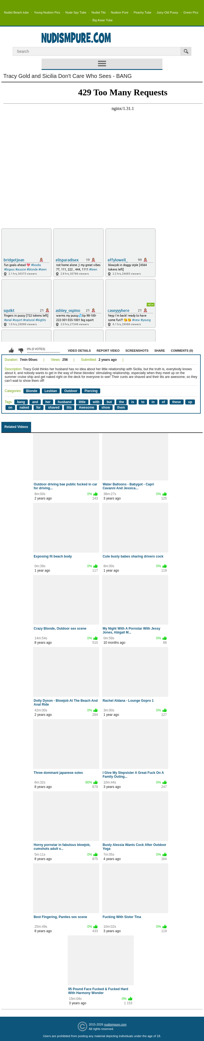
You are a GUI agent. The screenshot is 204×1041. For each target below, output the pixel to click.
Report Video (108, 350)
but (109, 402)
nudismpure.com (115, 1024)
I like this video (11, 350)
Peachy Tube (142, 12)
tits (69, 407)
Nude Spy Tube (76, 12)
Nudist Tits (98, 12)
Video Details (79, 350)
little (82, 402)
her (48, 402)
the (121, 402)
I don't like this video (20, 350)
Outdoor (70, 391)
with (96, 402)
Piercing (91, 391)
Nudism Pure (120, 12)
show (106, 407)
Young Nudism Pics (47, 12)
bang (21, 402)
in (153, 402)
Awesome (86, 407)
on (10, 407)
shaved (53, 407)
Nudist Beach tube (16, 12)
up (190, 402)
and (35, 402)
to (142, 402)
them (121, 407)
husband (65, 402)
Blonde (31, 391)
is (132, 402)
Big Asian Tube (103, 20)
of (163, 402)
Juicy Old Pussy (167, 12)
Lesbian (51, 391)
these (176, 402)
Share (159, 350)
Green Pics (190, 12)
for (38, 407)
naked (24, 407)
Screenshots (137, 350)
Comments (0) (182, 350)
